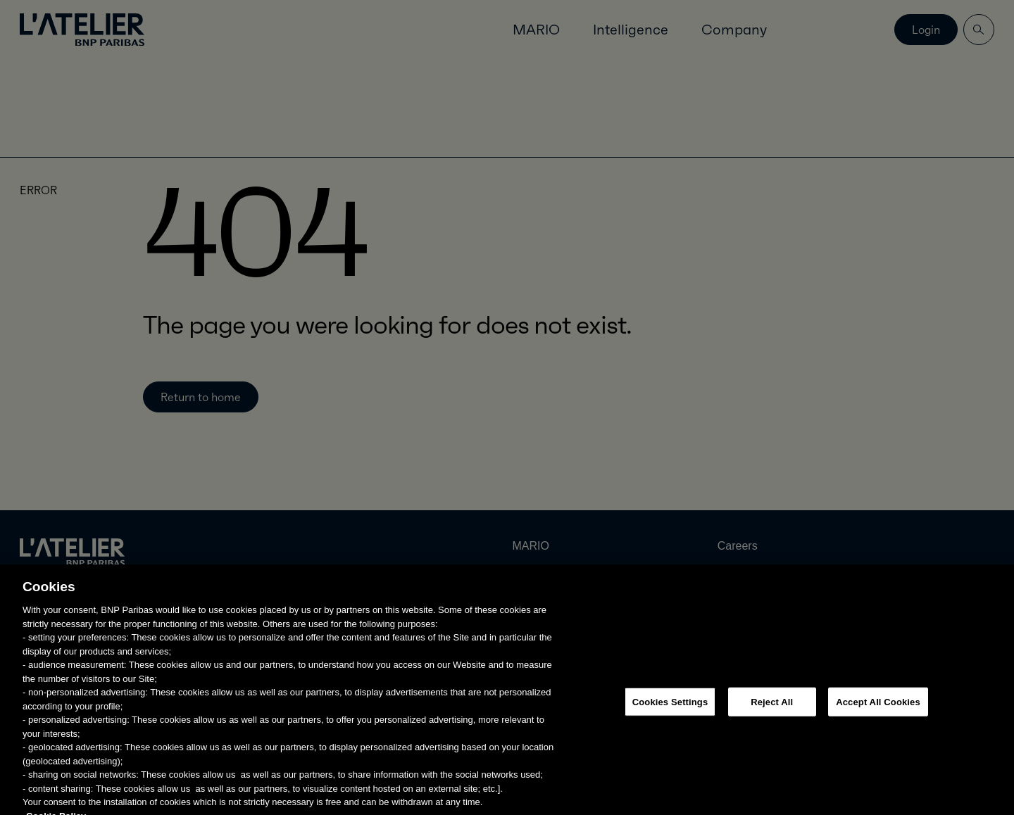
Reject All (772, 708)
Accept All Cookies (878, 708)
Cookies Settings (670, 708)
